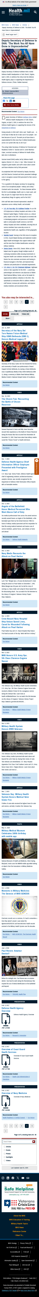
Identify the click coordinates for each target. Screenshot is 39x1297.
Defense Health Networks (20, 540)
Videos (8, 1161)
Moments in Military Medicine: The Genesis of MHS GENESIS (16, 892)
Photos (8, 1154)
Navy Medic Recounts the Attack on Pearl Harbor (14, 555)
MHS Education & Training (19, 1220)
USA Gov (25, 1265)
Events (8, 1150)
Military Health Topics (19, 1223)
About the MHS (19, 1216)
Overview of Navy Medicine (14, 1093)
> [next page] (5, 307)
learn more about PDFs (28, 1291)
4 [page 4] (26, 302)
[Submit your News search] (33, 1141)
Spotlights (9, 1157)
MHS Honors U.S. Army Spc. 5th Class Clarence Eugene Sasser (14, 658)
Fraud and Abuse (25, 1248)
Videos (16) (25, 314)
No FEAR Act (11, 1248)
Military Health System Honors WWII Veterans (12, 727)
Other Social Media (11, 105)
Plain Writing (13, 1265)
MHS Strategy (12, 1243)
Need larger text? (9, 34)
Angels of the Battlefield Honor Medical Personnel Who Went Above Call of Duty (16, 509)
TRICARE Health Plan (19, 994)
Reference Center (19, 1231)
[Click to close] (36, 460)
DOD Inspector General (18, 1256)
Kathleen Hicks (27, 117)
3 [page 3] (21, 302)
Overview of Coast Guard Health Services (13, 1051)
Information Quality (10, 1261)
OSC (25, 1269)
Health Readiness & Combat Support (14, 1118)
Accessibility (14, 1252)
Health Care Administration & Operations (16, 1078)
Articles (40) (15, 314)
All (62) (5, 314)
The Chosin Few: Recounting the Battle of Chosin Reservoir (15, 402)
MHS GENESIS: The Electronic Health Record (19, 935)
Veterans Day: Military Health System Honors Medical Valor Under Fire (15, 797)
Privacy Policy (24, 1243)
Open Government (26, 1261)
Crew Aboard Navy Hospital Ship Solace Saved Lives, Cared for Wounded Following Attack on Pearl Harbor (16, 623)
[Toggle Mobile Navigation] (3, 12)
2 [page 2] (16, 302)
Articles (8, 1147)
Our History (21, 112)
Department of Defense (9, 128)
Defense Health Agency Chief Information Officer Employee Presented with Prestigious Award (15, 466)
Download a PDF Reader (9, 1291)
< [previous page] (5, 302)
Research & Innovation (19, 1035)
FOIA (25, 1252)
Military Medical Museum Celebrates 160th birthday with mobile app (14, 833)
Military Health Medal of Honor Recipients (17, 711)
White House (14, 1269)
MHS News (19, 1227)
